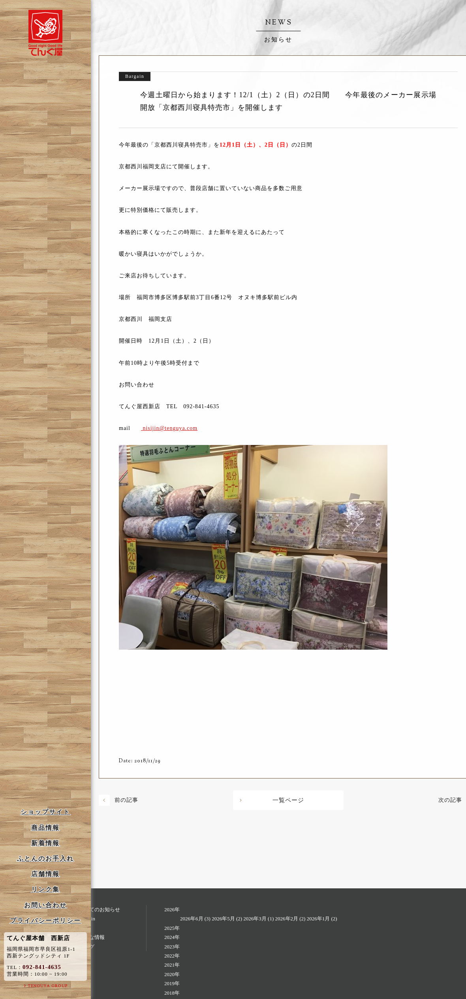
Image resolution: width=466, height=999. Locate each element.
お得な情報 (92, 937)
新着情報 (45, 843)
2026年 (172, 909)
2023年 (172, 947)
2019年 (172, 983)
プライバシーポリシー (45, 920)
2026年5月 (223, 919)
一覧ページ (288, 800)
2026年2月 (287, 919)
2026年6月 (191, 919)
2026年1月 (318, 919)
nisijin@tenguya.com (169, 428)
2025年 (172, 928)
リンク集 (45, 889)
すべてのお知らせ (99, 909)
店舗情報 (45, 874)
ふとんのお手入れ (45, 858)
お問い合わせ (45, 905)
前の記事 (126, 800)
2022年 (172, 956)
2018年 (172, 993)
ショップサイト (45, 812)
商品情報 (45, 827)
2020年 (172, 974)
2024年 (172, 937)
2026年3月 (255, 919)
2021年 (172, 965)
